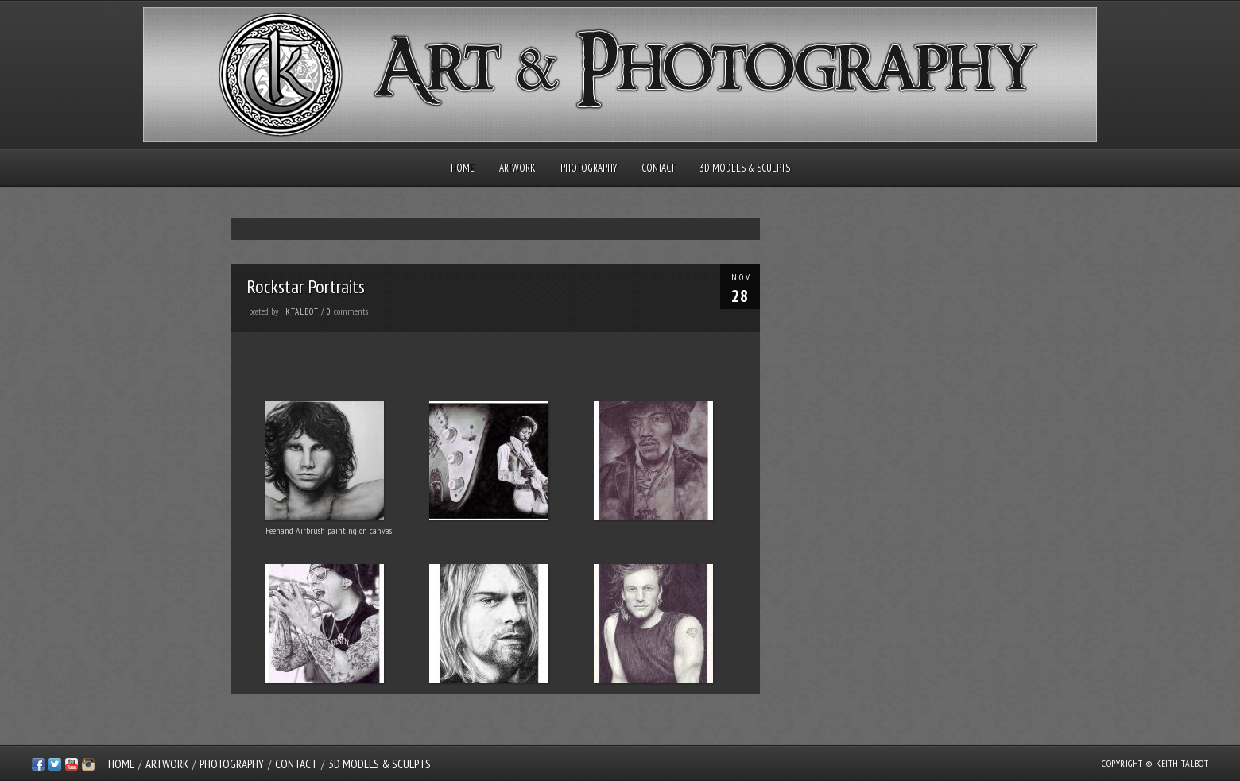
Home (463, 168)
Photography (588, 168)
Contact (658, 168)
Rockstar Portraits (305, 286)
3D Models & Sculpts (744, 168)
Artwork (517, 168)
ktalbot (302, 311)
